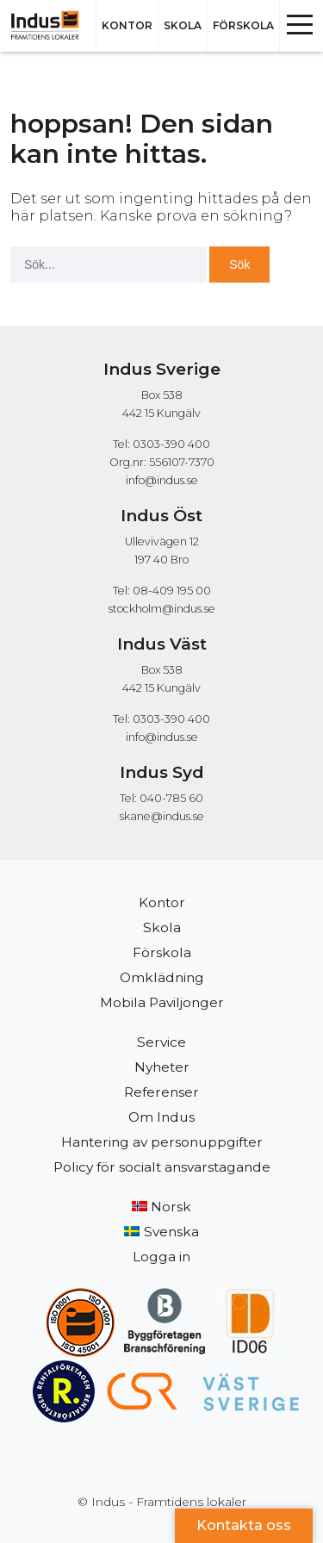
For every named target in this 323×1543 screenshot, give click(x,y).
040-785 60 (171, 798)
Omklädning (162, 977)
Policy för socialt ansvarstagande (161, 1167)
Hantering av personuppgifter (162, 1142)
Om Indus (161, 1117)
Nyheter (161, 1067)
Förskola (243, 25)
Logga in (161, 1256)
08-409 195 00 (172, 590)
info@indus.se (162, 480)
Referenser (161, 1092)
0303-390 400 (171, 718)
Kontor (127, 25)
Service (161, 1042)
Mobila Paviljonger (162, 1002)
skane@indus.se (162, 816)
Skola (183, 25)
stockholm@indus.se (162, 608)
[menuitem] (161, 1207)
